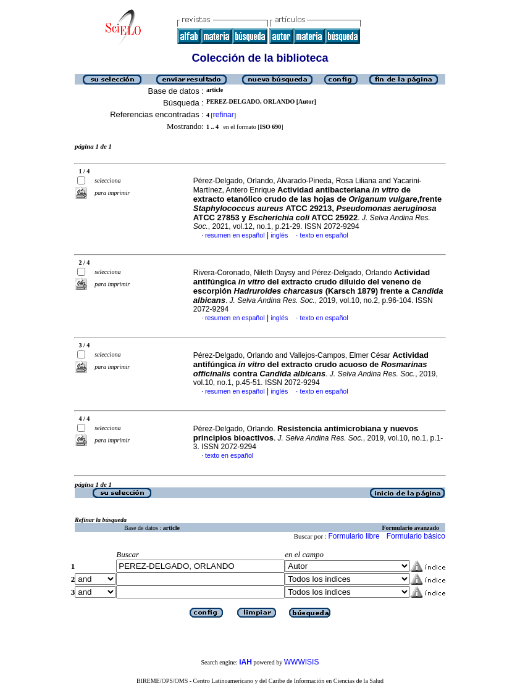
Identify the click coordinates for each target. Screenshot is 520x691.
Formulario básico (416, 536)
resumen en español (235, 235)
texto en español (324, 235)
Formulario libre (353, 536)
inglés (279, 235)
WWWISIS (301, 662)
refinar (223, 114)
